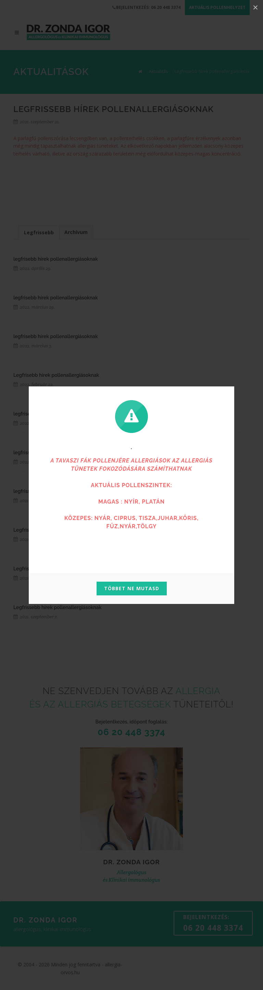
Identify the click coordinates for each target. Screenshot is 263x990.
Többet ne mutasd (131, 588)
